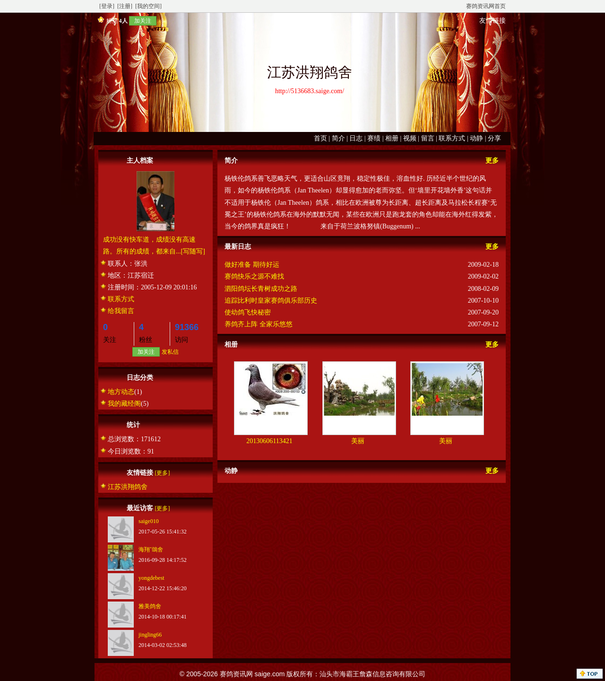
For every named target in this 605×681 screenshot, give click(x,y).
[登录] (106, 6)
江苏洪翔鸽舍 (127, 486)
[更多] (162, 473)
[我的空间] (148, 6)
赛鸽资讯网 (236, 674)
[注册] (124, 6)
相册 (391, 138)
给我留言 (121, 310)
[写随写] (193, 251)
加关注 (142, 20)
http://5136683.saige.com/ (309, 91)
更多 (492, 160)
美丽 (357, 441)
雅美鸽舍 (149, 606)
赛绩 (373, 138)
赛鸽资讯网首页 (486, 6)
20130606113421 (269, 441)
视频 (409, 138)
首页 (320, 138)
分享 (494, 138)
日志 (356, 138)
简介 (338, 138)
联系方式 (452, 138)
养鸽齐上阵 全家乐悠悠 (259, 324)
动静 (476, 138)
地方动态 (121, 391)
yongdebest (151, 578)
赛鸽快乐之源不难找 (254, 276)
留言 (427, 138)
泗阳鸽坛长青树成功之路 (261, 288)
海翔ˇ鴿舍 (150, 549)
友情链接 (492, 20)
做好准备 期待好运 (252, 264)
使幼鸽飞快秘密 (248, 312)
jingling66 (150, 634)
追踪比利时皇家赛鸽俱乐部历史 (271, 300)
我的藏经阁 (124, 403)
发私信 (170, 352)
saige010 (148, 521)
